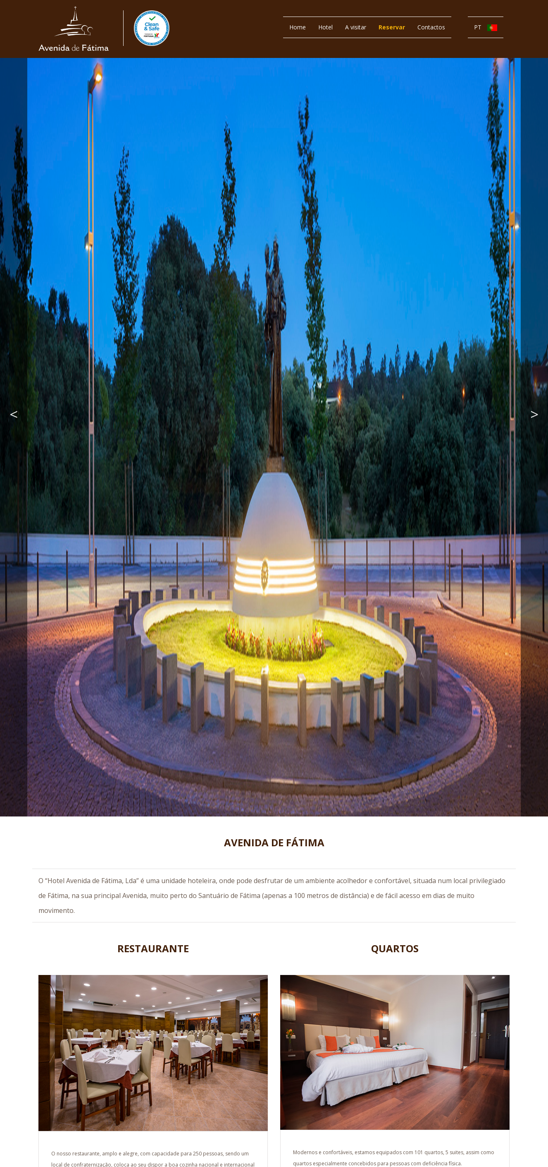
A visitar (355, 27)
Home (297, 27)
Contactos (431, 27)
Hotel (325, 27)
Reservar (392, 27)
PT (485, 27)
